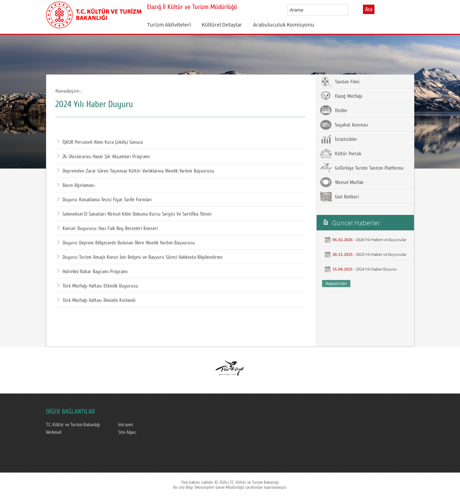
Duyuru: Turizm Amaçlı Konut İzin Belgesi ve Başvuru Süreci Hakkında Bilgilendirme (139, 257)
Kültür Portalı (340, 153)
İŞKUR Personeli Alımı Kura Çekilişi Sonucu (100, 142)
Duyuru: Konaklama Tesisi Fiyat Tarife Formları (104, 200)
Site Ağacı (127, 432)
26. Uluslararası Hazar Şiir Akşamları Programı (103, 156)
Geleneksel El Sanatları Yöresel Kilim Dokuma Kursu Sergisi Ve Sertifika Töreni (134, 214)
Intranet (125, 425)
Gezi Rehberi (339, 197)
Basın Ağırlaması (76, 185)
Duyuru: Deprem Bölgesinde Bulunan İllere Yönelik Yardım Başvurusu (126, 243)
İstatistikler (338, 139)
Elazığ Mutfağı (341, 96)
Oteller (334, 110)
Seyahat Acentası (344, 125)
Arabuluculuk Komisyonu (283, 24)
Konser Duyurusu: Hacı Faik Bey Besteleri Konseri (107, 228)
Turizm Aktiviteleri (169, 24)
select (350, 10)
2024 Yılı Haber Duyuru (376, 269)
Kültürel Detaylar (222, 24)
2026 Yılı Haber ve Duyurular (381, 239)
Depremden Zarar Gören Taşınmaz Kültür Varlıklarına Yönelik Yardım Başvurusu (135, 171)
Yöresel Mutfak (341, 182)
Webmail (53, 432)
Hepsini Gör (336, 283)
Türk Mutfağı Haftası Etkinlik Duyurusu (97, 286)
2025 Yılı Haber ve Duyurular (381, 254)
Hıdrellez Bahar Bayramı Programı (92, 271)
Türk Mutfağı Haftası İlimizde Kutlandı (96, 300)
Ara (368, 9)
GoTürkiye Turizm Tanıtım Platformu (362, 168)
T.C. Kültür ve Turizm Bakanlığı (73, 425)
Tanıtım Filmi (339, 82)
